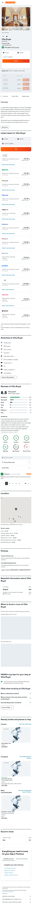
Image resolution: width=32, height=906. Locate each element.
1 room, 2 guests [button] (7, 57)
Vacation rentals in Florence (11, 875)
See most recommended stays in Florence (25, 791)
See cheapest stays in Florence (25, 757)
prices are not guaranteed (7, 891)
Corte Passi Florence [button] (6, 779)
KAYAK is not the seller (16, 896)
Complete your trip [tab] (8, 859)
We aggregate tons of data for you (16, 899)
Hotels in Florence (8, 872)
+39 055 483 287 (6, 45)
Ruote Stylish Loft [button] (6, 743)
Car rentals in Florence (9, 868)
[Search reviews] (17, 457)
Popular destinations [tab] (22, 859)
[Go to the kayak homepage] (10, 2)
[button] (2, 2)
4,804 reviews (15, 47)
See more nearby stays (25, 724)
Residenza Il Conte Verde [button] (8, 811)
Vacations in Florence (9, 870)
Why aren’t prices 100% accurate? (16, 902)
